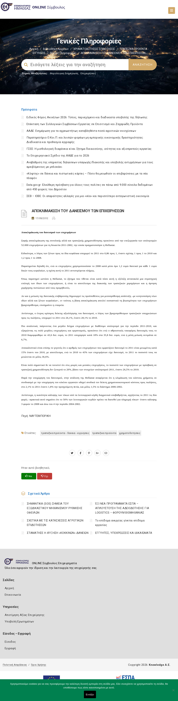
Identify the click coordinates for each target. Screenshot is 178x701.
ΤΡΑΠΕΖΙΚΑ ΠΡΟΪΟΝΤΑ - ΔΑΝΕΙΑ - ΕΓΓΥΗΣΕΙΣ (65, 433)
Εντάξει (90, 694)
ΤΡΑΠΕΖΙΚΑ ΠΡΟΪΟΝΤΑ (104, 433)
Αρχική (33, 48)
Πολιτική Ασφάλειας (15, 664)
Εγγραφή (10, 648)
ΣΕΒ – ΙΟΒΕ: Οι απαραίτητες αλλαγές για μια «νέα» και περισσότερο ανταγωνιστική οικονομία (88, 196)
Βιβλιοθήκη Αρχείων (55, 48)
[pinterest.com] (89, 453)
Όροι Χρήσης (38, 664)
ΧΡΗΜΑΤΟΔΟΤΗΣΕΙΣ (129, 433)
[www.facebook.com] (80, 453)
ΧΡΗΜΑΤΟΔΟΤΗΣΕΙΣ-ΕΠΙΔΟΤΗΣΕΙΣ (94, 48)
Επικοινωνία (13, 594)
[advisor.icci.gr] (106, 453)
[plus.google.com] (97, 453)
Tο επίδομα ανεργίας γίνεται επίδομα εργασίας (120, 523)
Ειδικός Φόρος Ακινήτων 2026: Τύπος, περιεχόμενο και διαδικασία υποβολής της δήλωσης (87, 117)
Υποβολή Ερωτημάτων (19, 621)
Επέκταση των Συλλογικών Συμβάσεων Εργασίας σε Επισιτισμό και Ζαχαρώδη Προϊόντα (85, 124)
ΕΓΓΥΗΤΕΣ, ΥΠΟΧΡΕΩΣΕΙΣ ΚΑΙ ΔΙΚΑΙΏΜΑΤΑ (123, 533)
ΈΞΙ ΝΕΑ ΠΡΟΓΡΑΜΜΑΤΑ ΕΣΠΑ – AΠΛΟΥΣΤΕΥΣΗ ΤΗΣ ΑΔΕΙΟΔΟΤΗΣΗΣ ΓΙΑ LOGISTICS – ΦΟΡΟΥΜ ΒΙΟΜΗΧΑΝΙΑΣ (122, 508)
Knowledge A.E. (159, 665)
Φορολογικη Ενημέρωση (64, 73)
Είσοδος (10, 641)
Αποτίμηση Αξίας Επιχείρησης (24, 615)
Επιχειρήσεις (88, 73)
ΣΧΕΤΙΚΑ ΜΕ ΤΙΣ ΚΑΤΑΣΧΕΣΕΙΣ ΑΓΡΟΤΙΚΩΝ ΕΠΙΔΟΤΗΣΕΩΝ (55, 523)
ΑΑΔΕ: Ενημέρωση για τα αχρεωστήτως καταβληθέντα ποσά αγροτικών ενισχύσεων (81, 131)
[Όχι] (173, 692)
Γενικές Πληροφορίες (63, 53)
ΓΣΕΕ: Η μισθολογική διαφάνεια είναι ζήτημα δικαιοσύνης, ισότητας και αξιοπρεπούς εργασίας (89, 149)
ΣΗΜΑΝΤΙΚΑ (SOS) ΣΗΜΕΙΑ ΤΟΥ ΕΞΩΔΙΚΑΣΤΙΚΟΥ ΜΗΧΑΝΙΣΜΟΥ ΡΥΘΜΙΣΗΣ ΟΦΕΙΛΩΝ (54, 508)
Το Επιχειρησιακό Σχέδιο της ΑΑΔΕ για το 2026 (58, 155)
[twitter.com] (72, 453)
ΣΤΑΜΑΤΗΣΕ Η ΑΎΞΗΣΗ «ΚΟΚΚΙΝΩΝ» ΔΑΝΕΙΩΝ (57, 533)
